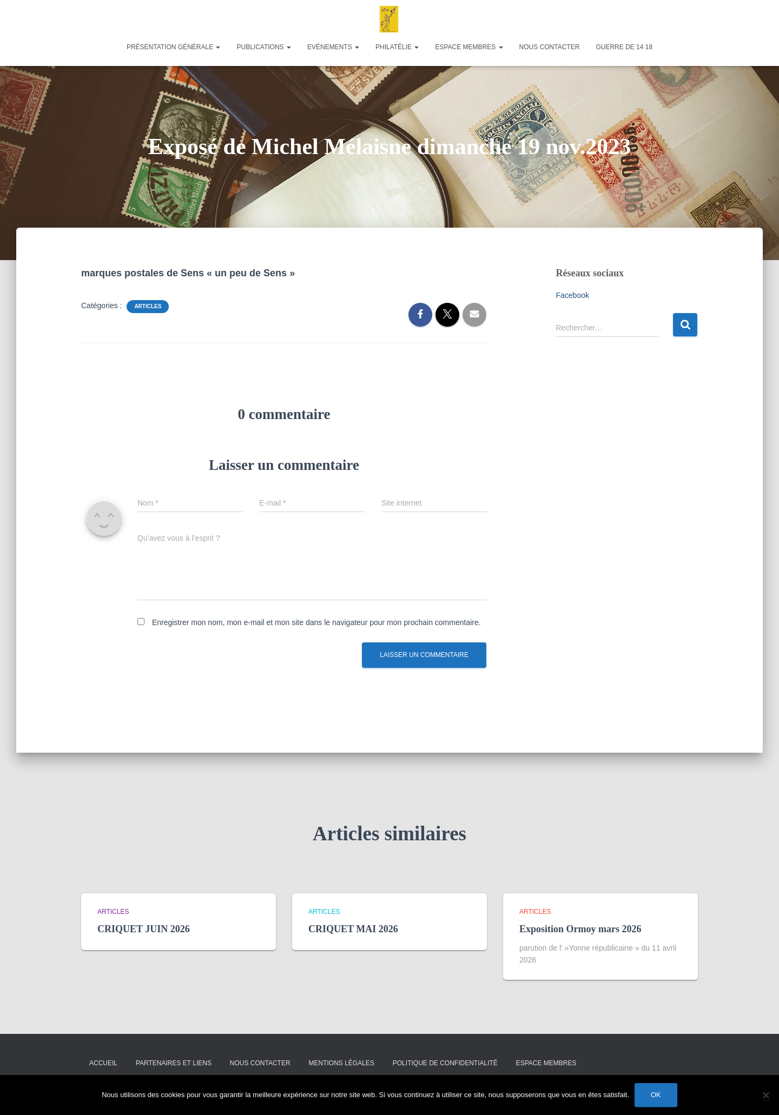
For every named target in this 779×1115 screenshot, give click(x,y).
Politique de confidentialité (445, 1063)
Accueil (103, 1063)
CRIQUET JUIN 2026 (143, 929)
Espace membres (469, 47)
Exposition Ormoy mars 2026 (580, 929)
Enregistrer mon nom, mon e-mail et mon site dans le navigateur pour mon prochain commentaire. (316, 622)
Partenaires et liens (174, 1063)
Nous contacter (549, 47)
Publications (263, 47)
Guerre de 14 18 (624, 47)
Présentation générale (174, 47)
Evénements (333, 47)
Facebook (572, 295)
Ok (656, 1095)
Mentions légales (341, 1063)
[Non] (765, 1095)
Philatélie (397, 47)
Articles (147, 306)
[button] (217, 47)
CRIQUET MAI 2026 (353, 929)
